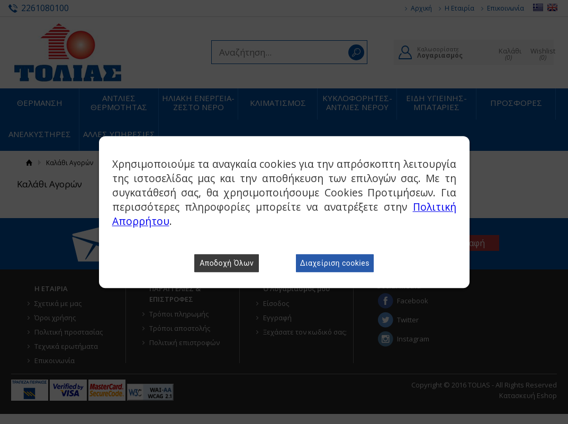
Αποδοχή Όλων (226, 263)
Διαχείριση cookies (335, 263)
